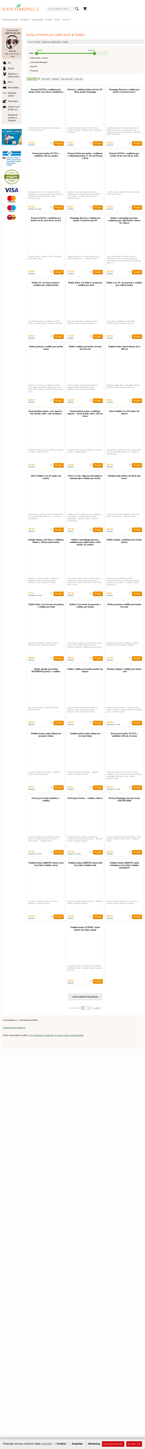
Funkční (60, 1443)
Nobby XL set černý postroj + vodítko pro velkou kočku (45, 283)
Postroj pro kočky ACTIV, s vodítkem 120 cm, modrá (45, 154)
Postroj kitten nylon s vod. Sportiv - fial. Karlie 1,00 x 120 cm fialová (46, 412)
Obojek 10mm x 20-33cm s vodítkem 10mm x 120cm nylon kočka (46, 540)
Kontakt (48, 19)
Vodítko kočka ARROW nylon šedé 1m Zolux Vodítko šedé (85, 864)
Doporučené (32, 79)
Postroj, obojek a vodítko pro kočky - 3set (124, 670)
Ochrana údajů (37, 19)
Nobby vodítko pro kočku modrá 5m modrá (85, 670)
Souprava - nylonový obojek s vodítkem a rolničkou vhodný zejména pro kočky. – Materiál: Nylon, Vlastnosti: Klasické (43, 580)
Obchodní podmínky (10, 19)
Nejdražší (55, 79)
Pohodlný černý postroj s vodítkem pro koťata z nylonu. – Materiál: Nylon (84, 451)
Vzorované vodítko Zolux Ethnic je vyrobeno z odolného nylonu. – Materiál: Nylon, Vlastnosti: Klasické (85, 968)
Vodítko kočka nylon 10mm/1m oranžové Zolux (46, 734)
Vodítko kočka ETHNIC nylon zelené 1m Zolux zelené (85, 928)
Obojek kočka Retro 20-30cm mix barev (124, 477)
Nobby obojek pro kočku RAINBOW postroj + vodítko (46, 670)
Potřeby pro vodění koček (54, 34)
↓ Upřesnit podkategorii (38, 62)
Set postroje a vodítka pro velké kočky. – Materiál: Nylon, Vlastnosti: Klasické (121, 322)
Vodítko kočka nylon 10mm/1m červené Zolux (85, 734)
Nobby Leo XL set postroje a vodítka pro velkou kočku (124, 283)
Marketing (92, 1443)
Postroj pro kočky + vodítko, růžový (85, 798)
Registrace (66, 19)
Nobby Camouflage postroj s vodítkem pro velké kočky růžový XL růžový (124, 220)
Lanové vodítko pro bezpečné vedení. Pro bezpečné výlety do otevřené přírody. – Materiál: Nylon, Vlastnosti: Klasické (82, 709)
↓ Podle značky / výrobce (38, 58)
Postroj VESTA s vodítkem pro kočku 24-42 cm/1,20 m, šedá (124, 154)
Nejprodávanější (67, 79)
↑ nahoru (97, 1008)
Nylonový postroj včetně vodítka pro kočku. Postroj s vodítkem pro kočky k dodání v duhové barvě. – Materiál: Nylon (44, 839)
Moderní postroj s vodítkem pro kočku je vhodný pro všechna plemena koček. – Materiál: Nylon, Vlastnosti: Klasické (85, 839)
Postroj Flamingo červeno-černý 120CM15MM (124, 799)
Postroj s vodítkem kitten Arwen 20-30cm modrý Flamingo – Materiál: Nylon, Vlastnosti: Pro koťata (84, 130)
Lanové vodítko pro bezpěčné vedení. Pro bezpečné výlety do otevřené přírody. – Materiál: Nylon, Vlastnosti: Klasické (82, 387)
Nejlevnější (45, 79)
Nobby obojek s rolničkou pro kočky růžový (124, 540)
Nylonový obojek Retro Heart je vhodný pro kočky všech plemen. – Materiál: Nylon (123, 515)
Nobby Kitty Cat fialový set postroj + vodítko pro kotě (85, 283)
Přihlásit (57, 19)
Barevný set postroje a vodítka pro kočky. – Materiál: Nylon (44, 708)
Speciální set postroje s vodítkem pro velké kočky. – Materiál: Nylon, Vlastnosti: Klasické (45, 322)
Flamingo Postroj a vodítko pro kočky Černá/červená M (85, 219)
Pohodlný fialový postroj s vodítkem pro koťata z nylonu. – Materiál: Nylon (45, 451)
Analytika (76, 1443)
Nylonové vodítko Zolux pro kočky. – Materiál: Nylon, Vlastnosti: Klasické (84, 902)
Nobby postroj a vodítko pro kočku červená (124, 605)
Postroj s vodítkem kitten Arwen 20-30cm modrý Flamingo (85, 90)
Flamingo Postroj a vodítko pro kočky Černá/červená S (124, 90)
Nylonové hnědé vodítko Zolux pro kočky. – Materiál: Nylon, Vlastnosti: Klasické (123, 902)
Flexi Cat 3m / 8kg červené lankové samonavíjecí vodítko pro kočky (85, 477)
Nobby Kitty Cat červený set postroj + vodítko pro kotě (45, 605)
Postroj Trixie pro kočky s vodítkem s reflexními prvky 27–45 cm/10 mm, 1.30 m (85, 155)
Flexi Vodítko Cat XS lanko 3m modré (46, 477)
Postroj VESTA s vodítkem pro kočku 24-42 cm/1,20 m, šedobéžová (46, 90)
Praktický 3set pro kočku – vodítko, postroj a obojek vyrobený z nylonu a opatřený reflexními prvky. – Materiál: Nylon (124, 709)
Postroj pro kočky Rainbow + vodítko (46, 799)
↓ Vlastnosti (33, 71)
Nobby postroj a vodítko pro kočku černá (46, 347)
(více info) (46, 1443)
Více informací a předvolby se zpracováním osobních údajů (56, 1035)
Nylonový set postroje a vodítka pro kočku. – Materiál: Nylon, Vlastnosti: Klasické (123, 644)
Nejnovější (79, 79)
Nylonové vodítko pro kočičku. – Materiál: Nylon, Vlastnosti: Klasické (44, 773)
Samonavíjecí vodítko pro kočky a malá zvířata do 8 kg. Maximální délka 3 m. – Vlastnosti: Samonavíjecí (124, 452)
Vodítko (79, 34)
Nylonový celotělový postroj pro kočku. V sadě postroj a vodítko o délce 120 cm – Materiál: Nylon (124, 839)
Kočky (30, 34)
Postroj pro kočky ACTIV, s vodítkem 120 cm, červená (124, 734)
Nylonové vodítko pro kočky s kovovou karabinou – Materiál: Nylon (42, 902)
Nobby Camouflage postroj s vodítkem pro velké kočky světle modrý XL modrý (85, 542)
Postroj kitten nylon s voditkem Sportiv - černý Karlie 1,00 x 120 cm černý (85, 413)
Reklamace (25, 19)
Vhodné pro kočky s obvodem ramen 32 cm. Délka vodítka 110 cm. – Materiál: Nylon (83, 257)
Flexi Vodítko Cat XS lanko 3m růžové (124, 412)
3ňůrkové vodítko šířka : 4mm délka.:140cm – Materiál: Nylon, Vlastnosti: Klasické (123, 386)
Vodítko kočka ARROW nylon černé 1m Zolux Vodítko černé (46, 864)
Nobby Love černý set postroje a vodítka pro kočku (85, 605)
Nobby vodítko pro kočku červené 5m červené (85, 347)
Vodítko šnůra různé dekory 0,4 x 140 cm (124, 347)
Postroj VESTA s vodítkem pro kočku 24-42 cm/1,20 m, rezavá (46, 219)
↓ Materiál (33, 66)
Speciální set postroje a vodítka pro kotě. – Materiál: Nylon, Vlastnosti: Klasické (83, 322)
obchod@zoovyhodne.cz (14, 1027)
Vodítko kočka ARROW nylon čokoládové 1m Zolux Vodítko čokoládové (124, 865)
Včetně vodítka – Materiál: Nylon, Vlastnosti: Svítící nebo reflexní (45, 129)
